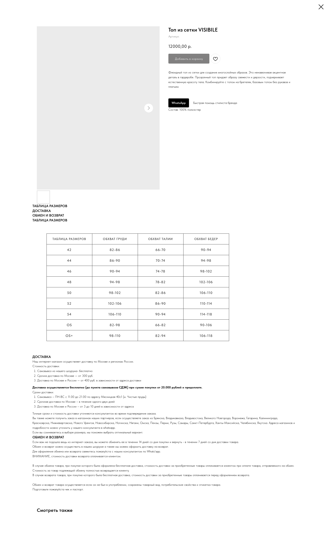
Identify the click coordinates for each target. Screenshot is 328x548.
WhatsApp (179, 103)
